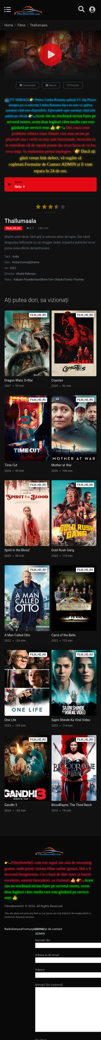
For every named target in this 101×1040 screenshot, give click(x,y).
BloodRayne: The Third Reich (72, 805)
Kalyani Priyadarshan (27, 279)
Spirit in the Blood (17, 550)
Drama (35, 262)
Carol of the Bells (64, 635)
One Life (10, 720)
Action (16, 262)
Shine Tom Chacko (52, 279)
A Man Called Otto (17, 635)
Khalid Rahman (26, 273)
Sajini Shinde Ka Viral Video (71, 720)
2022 (13, 268)
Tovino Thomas (74, 279)
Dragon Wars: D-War (19, 380)
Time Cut (11, 465)
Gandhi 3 (11, 805)
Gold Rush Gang (63, 550)
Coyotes (57, 380)
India (16, 256)
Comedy (25, 262)
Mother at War (62, 465)
